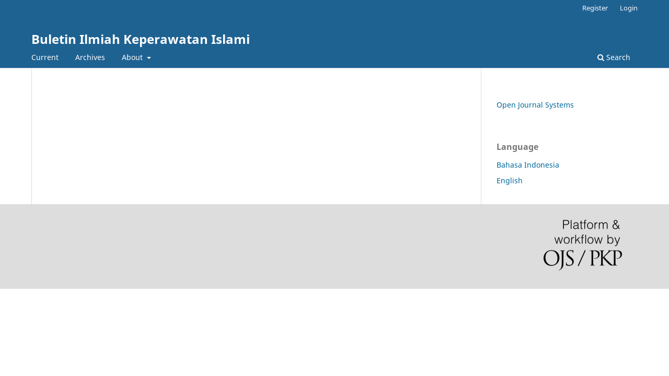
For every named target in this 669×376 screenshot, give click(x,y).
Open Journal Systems (535, 105)
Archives (90, 57)
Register (595, 8)
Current (45, 57)
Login (629, 8)
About (133, 57)
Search (613, 57)
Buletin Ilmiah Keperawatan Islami (140, 39)
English (510, 180)
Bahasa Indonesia (528, 165)
